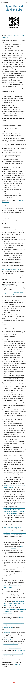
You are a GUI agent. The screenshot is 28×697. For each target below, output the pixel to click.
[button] (2, 2)
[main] (14, 8)
